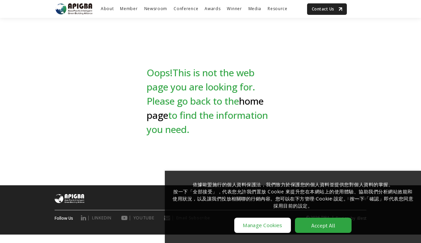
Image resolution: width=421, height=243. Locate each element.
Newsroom (156, 8)
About (107, 8)
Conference (186, 8)
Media (255, 8)
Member (129, 8)
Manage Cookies (262, 225)
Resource (278, 8)
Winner (234, 8)
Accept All (323, 225)
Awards (212, 8)
